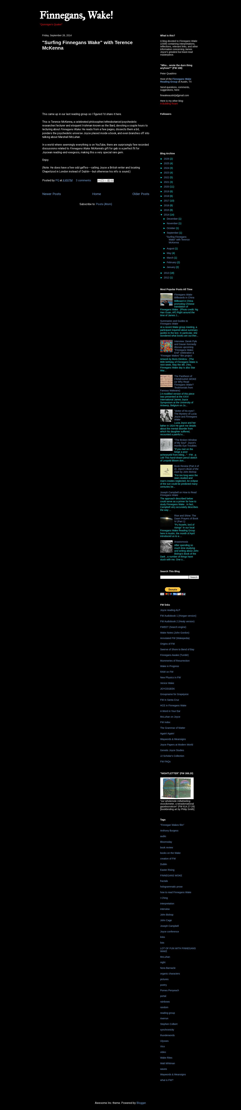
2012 (167, 277)
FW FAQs (165, 761)
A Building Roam (169, 103)
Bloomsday (166, 841)
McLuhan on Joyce (170, 716)
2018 (167, 196)
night (162, 962)
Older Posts (140, 194)
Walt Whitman (167, 1063)
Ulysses (164, 1041)
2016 (167, 205)
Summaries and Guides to (174, 322)
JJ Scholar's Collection (172, 756)
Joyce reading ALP (170, 610)
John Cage (166, 920)
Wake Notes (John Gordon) (174, 632)
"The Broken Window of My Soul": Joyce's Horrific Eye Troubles (185, 443)
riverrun (164, 1018)
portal (163, 996)
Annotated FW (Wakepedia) (175, 638)
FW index (165, 722)
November (172, 223)
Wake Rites (166, 1057)
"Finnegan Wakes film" (172, 825)
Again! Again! (167, 733)
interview (165, 909)
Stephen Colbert (169, 1024)
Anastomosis (181, 541)
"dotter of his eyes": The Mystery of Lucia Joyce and (185, 415)
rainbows (165, 1001)
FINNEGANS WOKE (171, 875)
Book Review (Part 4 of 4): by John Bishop (186, 469)
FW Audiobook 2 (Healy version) (177, 621)
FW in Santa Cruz (169, 699)
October (171, 228)
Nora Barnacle (168, 968)
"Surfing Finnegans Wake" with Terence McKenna (178, 240)
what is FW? (166, 1080)
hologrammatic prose (171, 886)
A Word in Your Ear (170, 711)
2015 (167, 210)
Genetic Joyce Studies (172, 750)
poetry (163, 985)
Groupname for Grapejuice (174, 694)
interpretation (167, 903)
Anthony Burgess (169, 830)
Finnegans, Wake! (76, 15)
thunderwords (167, 1035)
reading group (167, 1013)
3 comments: (84, 180)
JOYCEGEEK (167, 688)
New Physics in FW (170, 677)
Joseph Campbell (169, 926)
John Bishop (166, 914)
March (170, 257)
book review (166, 847)
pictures (164, 979)
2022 (167, 177)
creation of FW (168, 858)
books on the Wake (170, 853)
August (171, 248)
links (162, 937)
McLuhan (165, 957)
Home (96, 194)
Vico (162, 1046)
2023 (167, 172)
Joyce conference (169, 931)
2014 (167, 214)
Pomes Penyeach (169, 990)
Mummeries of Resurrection (175, 660)
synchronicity (167, 1029)
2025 (167, 163)
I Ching (164, 898)
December (172, 218)
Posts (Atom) (104, 204)
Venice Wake (167, 683)
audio (163, 836)
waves (163, 1069)
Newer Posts (51, 194)
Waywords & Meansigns (173, 739)
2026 (167, 158)
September (173, 232)
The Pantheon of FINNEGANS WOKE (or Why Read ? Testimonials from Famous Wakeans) (178, 383)
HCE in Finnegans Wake (173, 705)
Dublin (163, 864)
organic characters (170, 973)
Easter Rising (167, 870)
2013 (167, 273)
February (172, 262)
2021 (167, 182)
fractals (164, 881)
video (163, 1052)
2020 (167, 186)
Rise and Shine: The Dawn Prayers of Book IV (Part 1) (186, 518)
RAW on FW (166, 671)
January (171, 267)
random (164, 1007)
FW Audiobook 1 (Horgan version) (178, 615)
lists (162, 942)
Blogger (141, 1103)
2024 (167, 168)
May (169, 253)
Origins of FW (167, 643)
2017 (167, 200)
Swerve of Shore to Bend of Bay (177, 649)
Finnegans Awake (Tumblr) (174, 655)
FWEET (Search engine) (173, 627)
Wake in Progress (169, 666)
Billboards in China (184, 296)
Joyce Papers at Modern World (176, 744)
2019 (167, 191)
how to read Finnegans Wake (175, 892)
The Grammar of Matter (172, 727)
